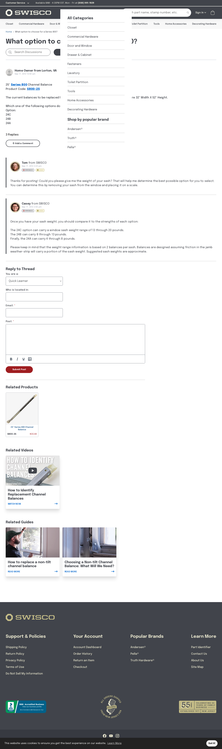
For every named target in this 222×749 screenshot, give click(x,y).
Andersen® (138, 647)
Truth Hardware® (142, 660)
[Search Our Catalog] (151, 12)
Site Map (197, 666)
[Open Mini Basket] (213, 12)
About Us (197, 660)
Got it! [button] (211, 743)
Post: (9, 321)
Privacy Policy (15, 660)
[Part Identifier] (103, 12)
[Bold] (11, 358)
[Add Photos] (30, 358)
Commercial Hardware (31, 24)
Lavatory (120, 24)
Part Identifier (201, 647)
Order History (82, 653)
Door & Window (58, 24)
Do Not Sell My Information (24, 673)
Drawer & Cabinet (82, 24)
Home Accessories (175, 24)
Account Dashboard (87, 647)
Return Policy (15, 653)
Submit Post (19, 369)
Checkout (80, 666)
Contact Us (199, 653)
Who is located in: (17, 289)
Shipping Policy (16, 647)
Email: (9, 305)
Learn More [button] (114, 743)
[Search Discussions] (31, 52)
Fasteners (103, 24)
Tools (156, 24)
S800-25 (33, 88)
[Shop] (66, 12)
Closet (9, 24)
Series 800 (19, 84)
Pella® (134, 653)
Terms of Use (15, 666)
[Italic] (17, 358)
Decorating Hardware (204, 24)
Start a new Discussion (73, 52)
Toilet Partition (139, 24)
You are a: (12, 274)
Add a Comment (22, 143)
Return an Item (83, 660)
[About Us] (83, 12)
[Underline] (24, 358)
